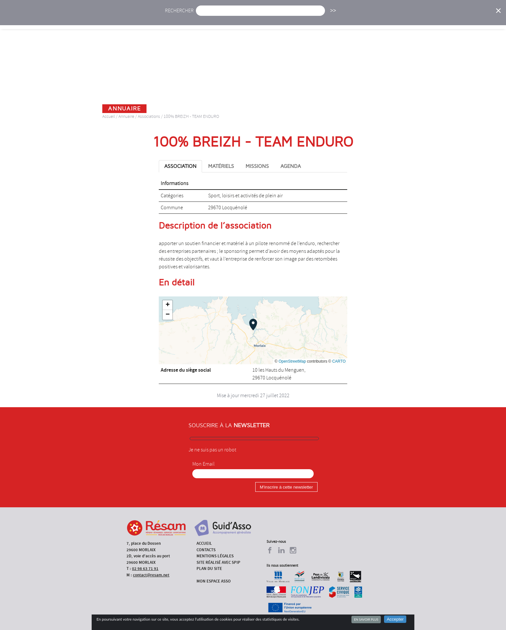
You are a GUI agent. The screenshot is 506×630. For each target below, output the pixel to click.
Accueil (178, 18)
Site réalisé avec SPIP (218, 562)
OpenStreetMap (292, 361)
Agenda (232, 18)
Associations (149, 116)
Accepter (395, 619)
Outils (413, 18)
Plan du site (209, 568)
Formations (344, 18)
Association (180, 166)
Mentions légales (215, 556)
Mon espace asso (214, 581)
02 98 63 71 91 (145, 568)
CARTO (339, 361)
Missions (308, 18)
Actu (205, 18)
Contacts (206, 550)
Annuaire (382, 18)
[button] (253, 324)
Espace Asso (447, 18)
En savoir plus (366, 619)
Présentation (269, 18)
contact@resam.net (151, 575)
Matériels (221, 166)
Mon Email (203, 464)
